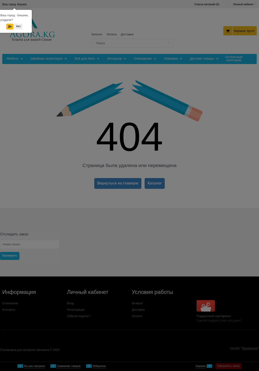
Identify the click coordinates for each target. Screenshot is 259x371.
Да (9, 26)
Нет (18, 26)
